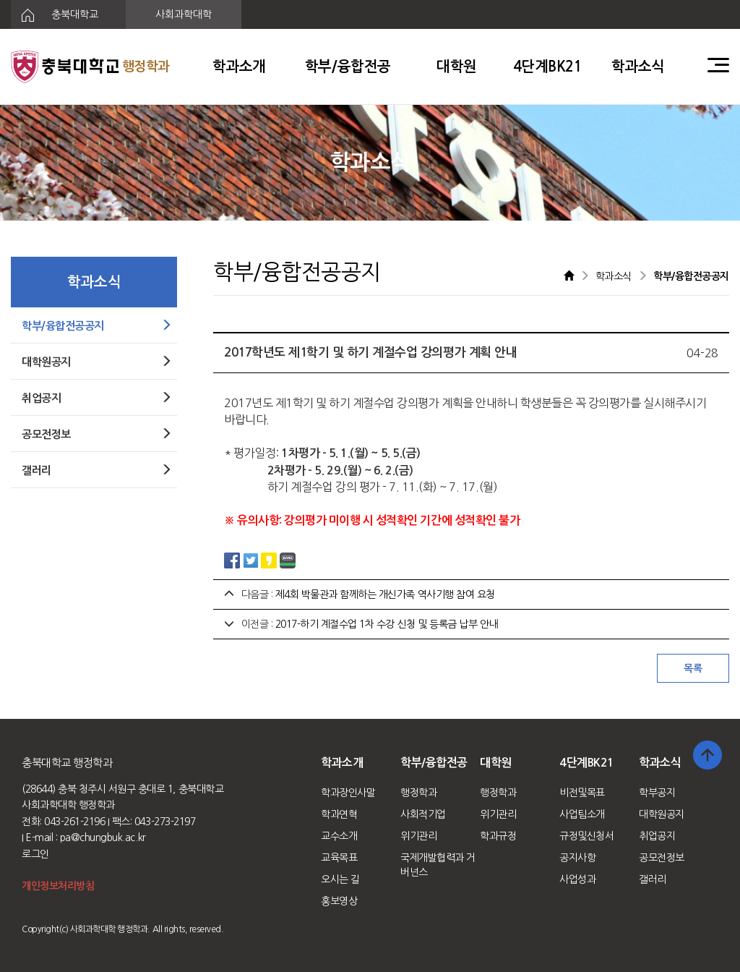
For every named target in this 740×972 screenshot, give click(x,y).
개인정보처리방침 (58, 886)
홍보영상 (339, 901)
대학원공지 (661, 814)
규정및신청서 (586, 836)
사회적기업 (423, 814)
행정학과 (418, 793)
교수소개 (339, 836)
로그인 (35, 854)
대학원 (456, 66)
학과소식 (638, 66)
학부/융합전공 (348, 66)
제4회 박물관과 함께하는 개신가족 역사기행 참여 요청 (385, 594)
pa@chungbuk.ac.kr (103, 837)
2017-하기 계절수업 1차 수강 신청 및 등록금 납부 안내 (386, 624)
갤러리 (652, 879)
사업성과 (577, 879)
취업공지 (657, 836)
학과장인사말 (348, 793)
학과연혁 (339, 814)
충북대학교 (54, 15)
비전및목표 (582, 793)
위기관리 (418, 836)
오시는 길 (340, 879)
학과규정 (498, 836)
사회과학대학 (183, 14)
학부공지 (657, 793)
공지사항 (577, 858)
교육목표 (339, 858)
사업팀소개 (582, 814)
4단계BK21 (547, 66)
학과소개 (239, 66)
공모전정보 (661, 858)
